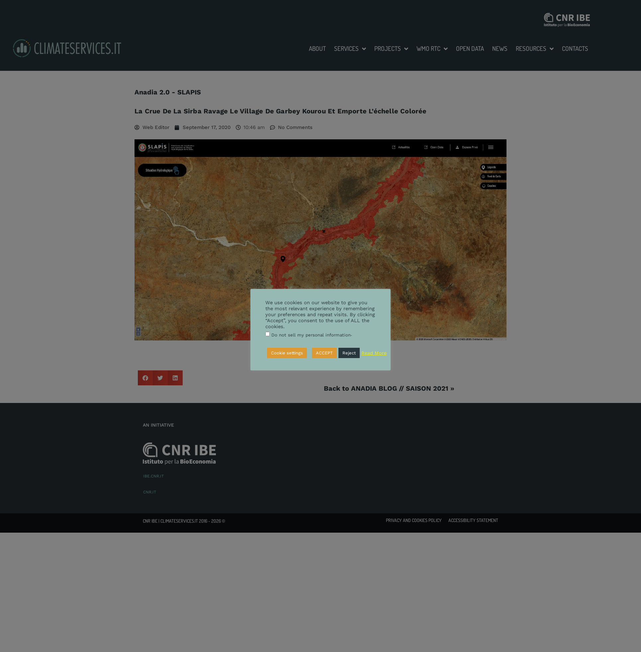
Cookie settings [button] (287, 352)
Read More (374, 353)
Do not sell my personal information (311, 335)
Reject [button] (349, 352)
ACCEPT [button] (324, 352)
